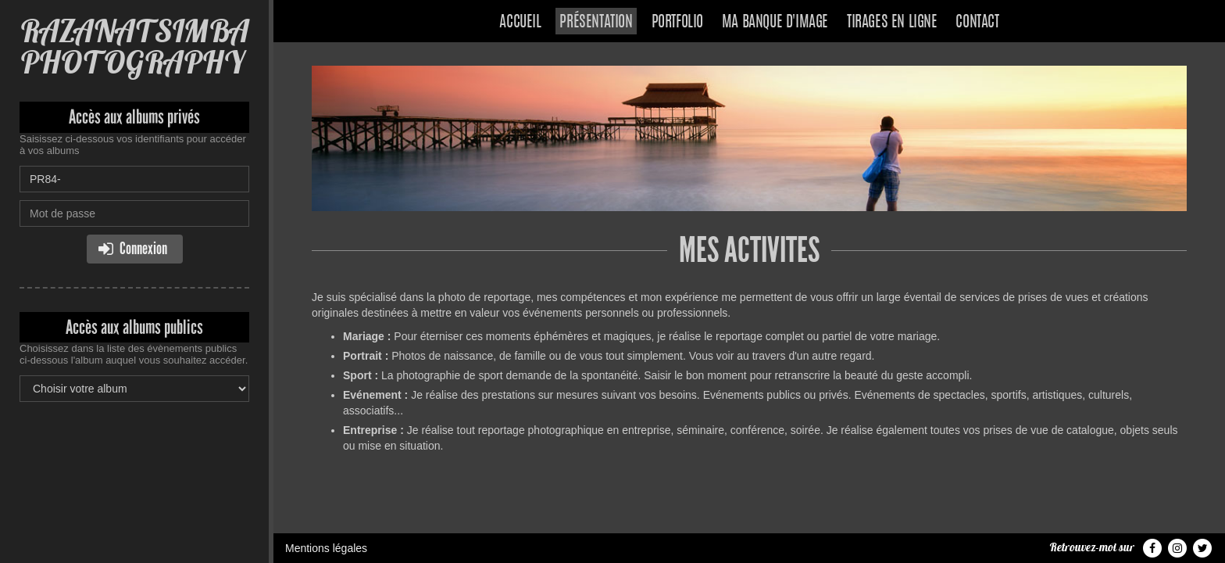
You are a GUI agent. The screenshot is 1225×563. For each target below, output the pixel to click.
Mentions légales (326, 548)
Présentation (595, 22)
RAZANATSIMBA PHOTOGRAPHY (134, 46)
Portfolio (677, 22)
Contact (976, 22)
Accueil (520, 22)
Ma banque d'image (775, 22)
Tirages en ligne (892, 22)
